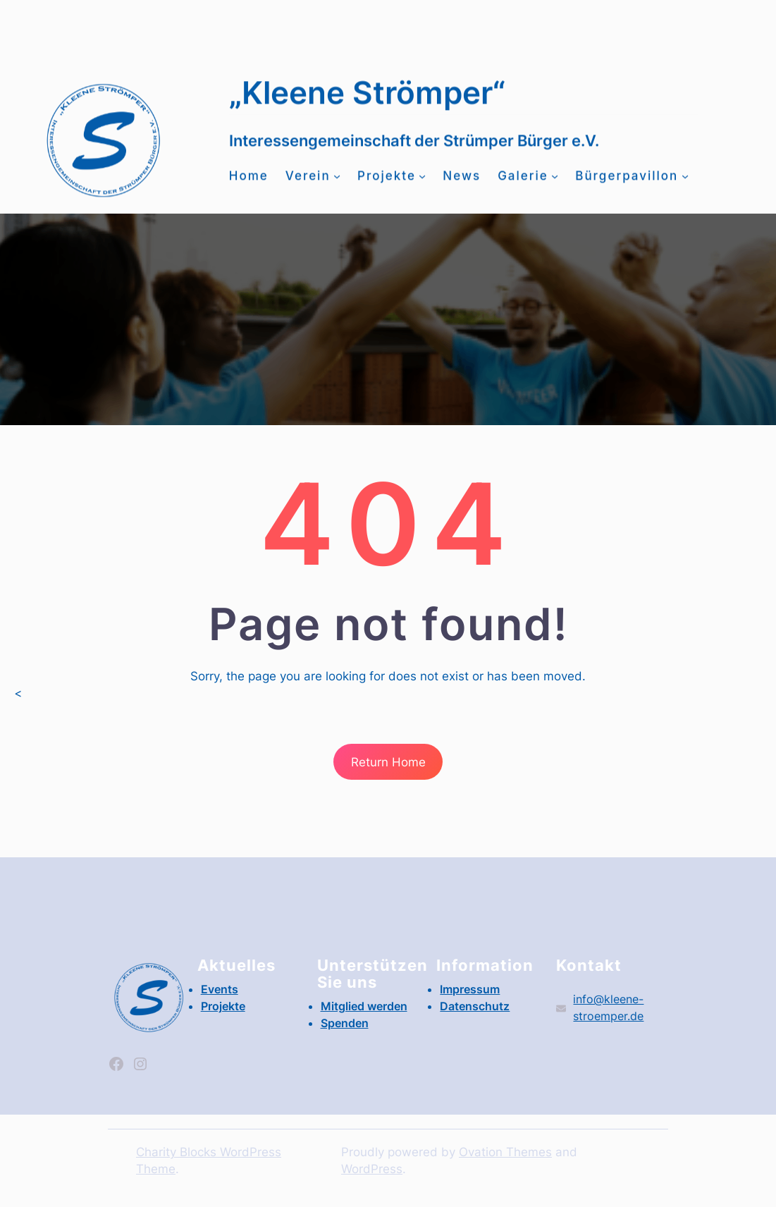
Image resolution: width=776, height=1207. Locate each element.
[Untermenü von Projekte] (422, 183)
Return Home (388, 762)
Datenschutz (475, 1006)
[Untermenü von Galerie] (554, 183)
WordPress (371, 1169)
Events (572, 19)
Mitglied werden (141, 27)
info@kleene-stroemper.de (340, 27)
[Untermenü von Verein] (336, 183)
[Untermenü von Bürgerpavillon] (685, 183)
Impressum (470, 989)
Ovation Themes (505, 1152)
